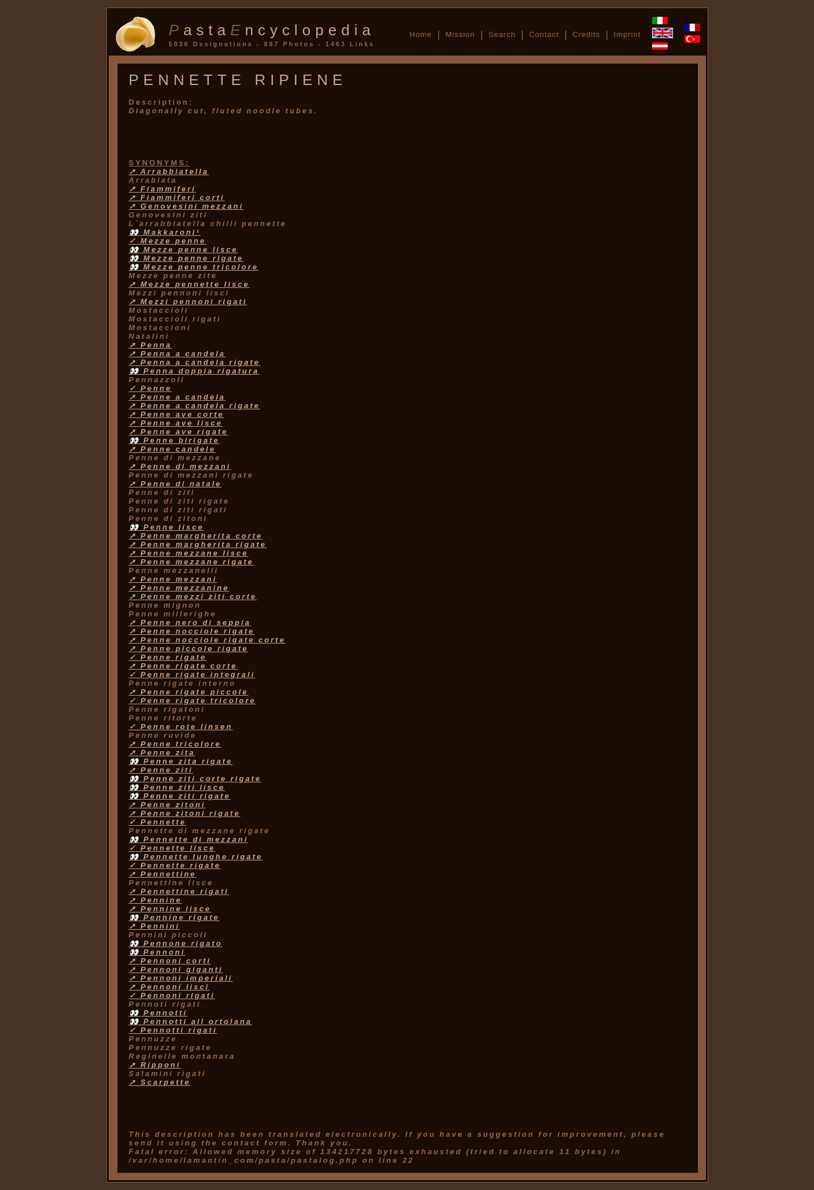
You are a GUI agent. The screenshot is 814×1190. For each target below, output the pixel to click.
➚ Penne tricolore (175, 744)
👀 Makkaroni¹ (165, 232)
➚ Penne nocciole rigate (192, 631)
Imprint (627, 34)
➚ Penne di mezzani (180, 466)
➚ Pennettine (163, 874)
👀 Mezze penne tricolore (193, 267)
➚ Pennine (155, 900)
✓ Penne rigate (168, 657)
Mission (460, 34)
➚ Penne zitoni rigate (184, 813)
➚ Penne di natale (175, 483)
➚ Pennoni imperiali (181, 978)
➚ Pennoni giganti (176, 969)
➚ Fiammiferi (162, 188)
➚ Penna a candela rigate (195, 362)
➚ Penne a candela (177, 397)
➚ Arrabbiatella (169, 171)
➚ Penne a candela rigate (195, 405)
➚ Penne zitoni (167, 804)
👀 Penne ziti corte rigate (195, 778)
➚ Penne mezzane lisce (189, 553)
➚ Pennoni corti (170, 960)
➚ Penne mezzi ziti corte (193, 596)
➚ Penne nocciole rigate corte (207, 639)
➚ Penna (150, 345)
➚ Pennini (154, 926)
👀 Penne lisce (166, 527)
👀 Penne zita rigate (181, 761)
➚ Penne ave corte (176, 414)
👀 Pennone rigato (176, 943)
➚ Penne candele (172, 449)
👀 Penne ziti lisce (177, 787)
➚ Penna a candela (177, 353)
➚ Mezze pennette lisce (189, 284)
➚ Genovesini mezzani (186, 206)
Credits (586, 34)
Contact (544, 34)
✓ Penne (150, 388)
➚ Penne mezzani (173, 579)
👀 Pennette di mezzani (189, 839)
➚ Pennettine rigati (179, 891)
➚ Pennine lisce (170, 908)
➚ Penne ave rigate (178, 431)
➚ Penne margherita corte (196, 535)
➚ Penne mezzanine (179, 587)
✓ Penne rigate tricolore (192, 700)
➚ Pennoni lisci (169, 986)
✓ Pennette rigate (175, 865)
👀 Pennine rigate (174, 917)
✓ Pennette (158, 822)
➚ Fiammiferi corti (177, 197)
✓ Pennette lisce (172, 848)
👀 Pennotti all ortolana (191, 1021)
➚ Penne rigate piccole (189, 692)
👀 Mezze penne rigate (186, 258)
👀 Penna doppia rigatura (194, 371)
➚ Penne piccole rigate (189, 648)
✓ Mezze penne (167, 240)
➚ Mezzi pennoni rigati (188, 301)
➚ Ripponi (155, 1064)
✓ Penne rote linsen (181, 726)
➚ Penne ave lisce (176, 423)
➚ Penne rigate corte (183, 665)
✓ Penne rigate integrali (192, 674)
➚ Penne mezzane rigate (191, 561)
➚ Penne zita (162, 752)
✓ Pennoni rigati (172, 995)
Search (502, 34)
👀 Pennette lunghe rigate (196, 856)
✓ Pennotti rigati (173, 1030)
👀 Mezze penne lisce (183, 249)
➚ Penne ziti (161, 770)
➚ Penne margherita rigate (198, 544)
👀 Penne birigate (174, 440)
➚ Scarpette (160, 1082)
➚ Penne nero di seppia (190, 622)
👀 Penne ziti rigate (180, 796)
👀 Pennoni (157, 952)
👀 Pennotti (158, 1012)
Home (421, 34)
